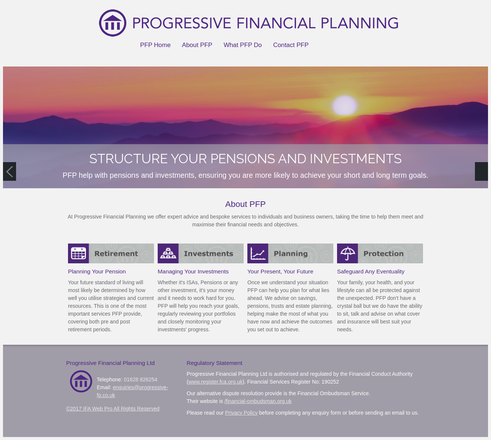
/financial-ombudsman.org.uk (258, 401)
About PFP (197, 45)
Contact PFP (291, 45)
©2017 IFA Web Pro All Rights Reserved (113, 409)
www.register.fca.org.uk (215, 382)
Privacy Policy (241, 413)
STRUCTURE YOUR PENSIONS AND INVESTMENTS (245, 158)
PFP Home (155, 45)
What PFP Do (242, 45)
